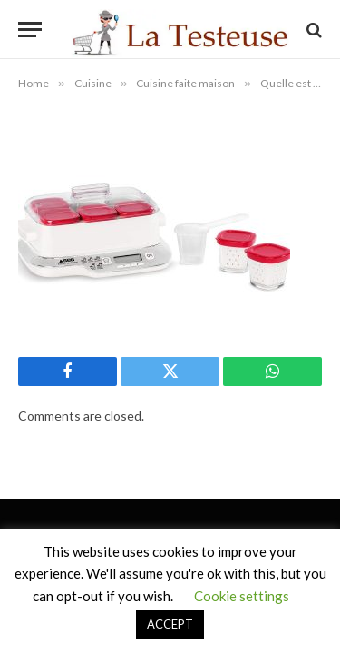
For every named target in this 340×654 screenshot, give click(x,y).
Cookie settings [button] (241, 596)
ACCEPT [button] (170, 624)
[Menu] (30, 29)
